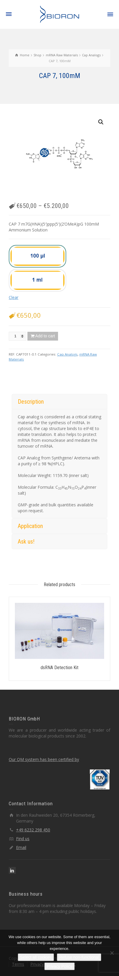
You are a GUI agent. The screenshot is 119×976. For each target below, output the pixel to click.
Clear (13, 297)
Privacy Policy (59, 966)
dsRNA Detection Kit (59, 667)
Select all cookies (36, 957)
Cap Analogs (67, 354)
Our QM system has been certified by (44, 759)
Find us (22, 838)
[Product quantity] (17, 336)
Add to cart (45, 336)
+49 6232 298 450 (33, 830)
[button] (101, 122)
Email (21, 847)
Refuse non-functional (79, 957)
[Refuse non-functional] (112, 953)
